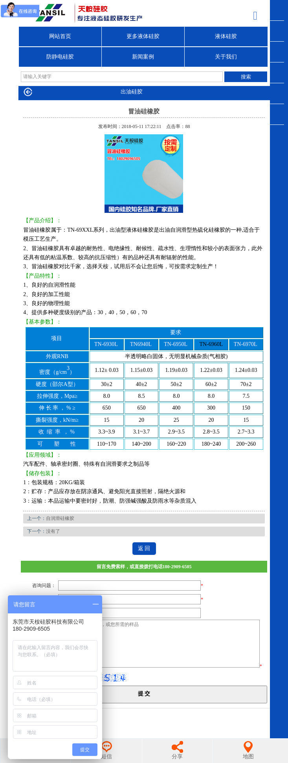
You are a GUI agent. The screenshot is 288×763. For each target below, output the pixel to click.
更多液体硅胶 (143, 36)
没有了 (53, 531)
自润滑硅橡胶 (60, 518)
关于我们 (226, 57)
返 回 (144, 548)
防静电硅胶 (60, 57)
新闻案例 (143, 57)
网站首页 (60, 36)
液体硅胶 (226, 36)
